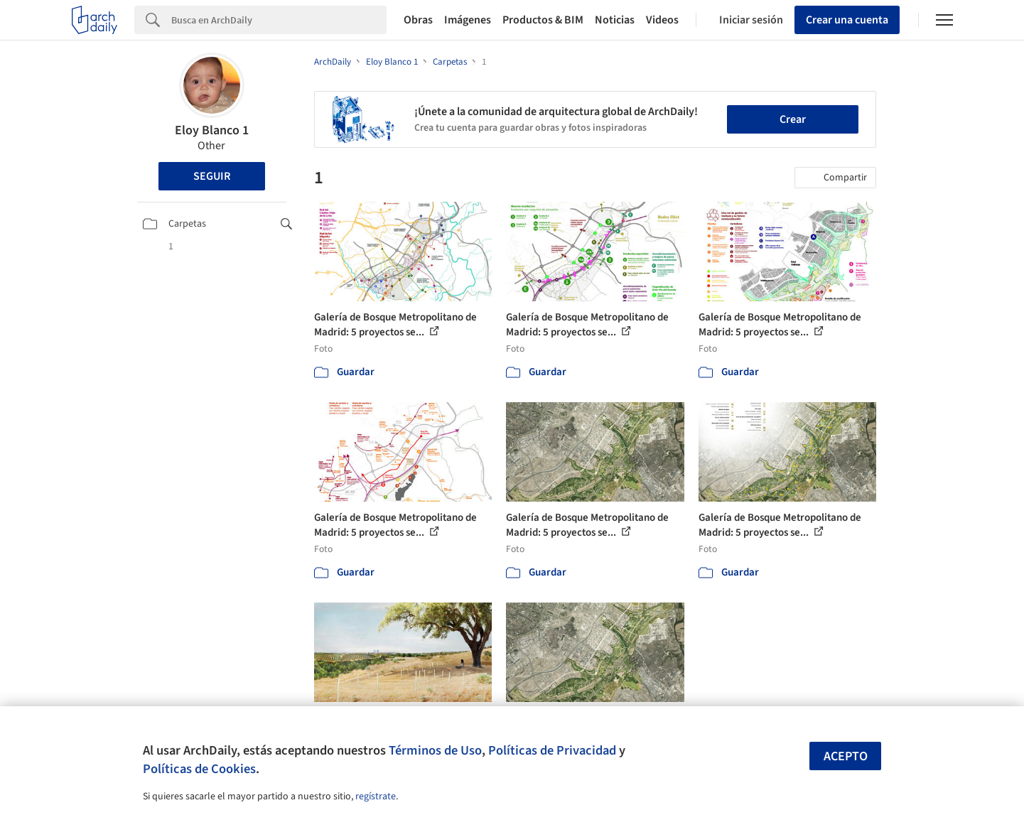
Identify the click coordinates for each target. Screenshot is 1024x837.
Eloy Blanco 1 (212, 130)
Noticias (615, 20)
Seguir (211, 176)
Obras (418, 20)
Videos (662, 20)
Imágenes (467, 20)
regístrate (375, 796)
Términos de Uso (435, 750)
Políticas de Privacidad (552, 750)
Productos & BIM (542, 20)
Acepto (846, 756)
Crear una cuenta (847, 20)
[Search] (279, 20)
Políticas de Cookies (199, 769)
